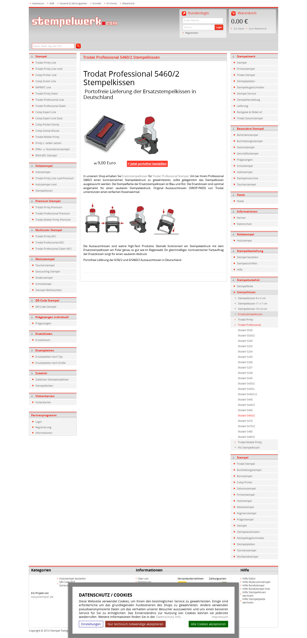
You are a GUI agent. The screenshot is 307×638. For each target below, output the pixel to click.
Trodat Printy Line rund (48, 68)
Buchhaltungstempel (249, 470)
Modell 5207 (245, 367)
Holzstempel (44, 166)
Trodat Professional (249, 324)
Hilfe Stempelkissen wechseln (254, 593)
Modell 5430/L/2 (247, 394)
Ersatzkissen (43, 334)
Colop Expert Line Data (48, 118)
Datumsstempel (246, 488)
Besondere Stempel (250, 129)
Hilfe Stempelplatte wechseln (253, 600)
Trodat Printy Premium (48, 207)
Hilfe (239, 269)
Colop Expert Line (45, 112)
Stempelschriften (247, 263)
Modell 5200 (245, 340)
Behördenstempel (247, 135)
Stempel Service (246, 93)
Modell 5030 (245, 330)
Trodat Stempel (246, 75)
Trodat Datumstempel (250, 118)
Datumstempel (246, 147)
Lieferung (242, 106)
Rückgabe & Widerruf (249, 112)
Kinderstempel (44, 277)
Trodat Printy (245, 319)
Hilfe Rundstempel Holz (256, 588)
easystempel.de (42, 597)
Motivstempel (45, 259)
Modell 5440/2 (246, 404)
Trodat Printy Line (45, 62)
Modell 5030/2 (246, 335)
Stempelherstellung (248, 99)
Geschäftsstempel (247, 153)
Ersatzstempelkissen (135, 176)
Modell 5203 (245, 346)
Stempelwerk (246, 56)
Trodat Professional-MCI (49, 242)
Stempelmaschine (247, 178)
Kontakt (97, 3)
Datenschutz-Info (168, 617)
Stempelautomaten (248, 531)
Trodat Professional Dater (50, 106)
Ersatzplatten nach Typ (48, 356)
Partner (241, 217)
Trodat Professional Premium (52, 213)
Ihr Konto (112, 3)
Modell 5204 (245, 351)
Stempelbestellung (250, 251)
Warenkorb (128, 3)
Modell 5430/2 (246, 383)
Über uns (143, 578)
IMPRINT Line (43, 87)
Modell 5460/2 (246, 415)
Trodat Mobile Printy (47, 136)
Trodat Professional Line (49, 99)
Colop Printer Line (45, 75)
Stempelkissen (44, 190)
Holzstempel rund (45, 184)
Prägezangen (43, 323)
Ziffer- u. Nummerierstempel (52, 149)
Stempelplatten (246, 81)
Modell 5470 (245, 420)
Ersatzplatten (44, 350)
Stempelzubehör (248, 280)
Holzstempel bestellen (72, 578)
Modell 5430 (245, 378)
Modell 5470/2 (246, 426)
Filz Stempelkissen (249, 447)
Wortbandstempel (247, 556)
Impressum (220, 617)
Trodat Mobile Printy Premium (53, 219)
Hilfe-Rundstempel (253, 585)
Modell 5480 (245, 431)
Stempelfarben (44, 385)
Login (219, 27)
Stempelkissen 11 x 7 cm (252, 303)
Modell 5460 (245, 410)
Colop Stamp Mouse (47, 130)
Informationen (43, 432)
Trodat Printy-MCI (45, 236)
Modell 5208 (245, 372)
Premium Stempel (48, 201)
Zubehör (41, 373)
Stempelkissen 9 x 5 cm (252, 298)
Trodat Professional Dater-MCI (53, 248)
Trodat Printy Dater (46, 93)
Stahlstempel (244, 172)
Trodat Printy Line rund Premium (54, 178)
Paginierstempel (246, 513)
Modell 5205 (245, 356)
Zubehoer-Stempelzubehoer (52, 379)
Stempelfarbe (245, 286)
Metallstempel (245, 507)
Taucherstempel (45, 265)
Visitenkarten (45, 396)
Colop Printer (244, 482)
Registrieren (191, 32)
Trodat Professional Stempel (170, 176)
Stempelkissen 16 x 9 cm (252, 308)
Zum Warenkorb (257, 28)
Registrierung (43, 427)
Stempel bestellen (247, 257)
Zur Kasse (239, 28)
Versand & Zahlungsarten (73, 3)
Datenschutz (244, 224)
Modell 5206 (245, 362)
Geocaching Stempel (47, 271)
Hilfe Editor (249, 578)
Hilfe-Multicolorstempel (256, 582)
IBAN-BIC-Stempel (46, 155)
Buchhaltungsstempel (250, 141)
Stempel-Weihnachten (48, 290)
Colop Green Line (45, 81)
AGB (51, 3)
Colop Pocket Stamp (47, 124)
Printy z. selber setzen (48, 143)
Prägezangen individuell (52, 317)
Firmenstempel (246, 68)
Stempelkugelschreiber (250, 87)
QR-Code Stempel (47, 300)
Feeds (241, 195)
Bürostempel (244, 476)
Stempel (41, 56)
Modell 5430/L (246, 388)
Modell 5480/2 (246, 436)
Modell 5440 (245, 399)
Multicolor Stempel (48, 230)
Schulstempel (43, 283)
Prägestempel (245, 519)
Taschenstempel (246, 550)
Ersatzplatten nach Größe (50, 362)
